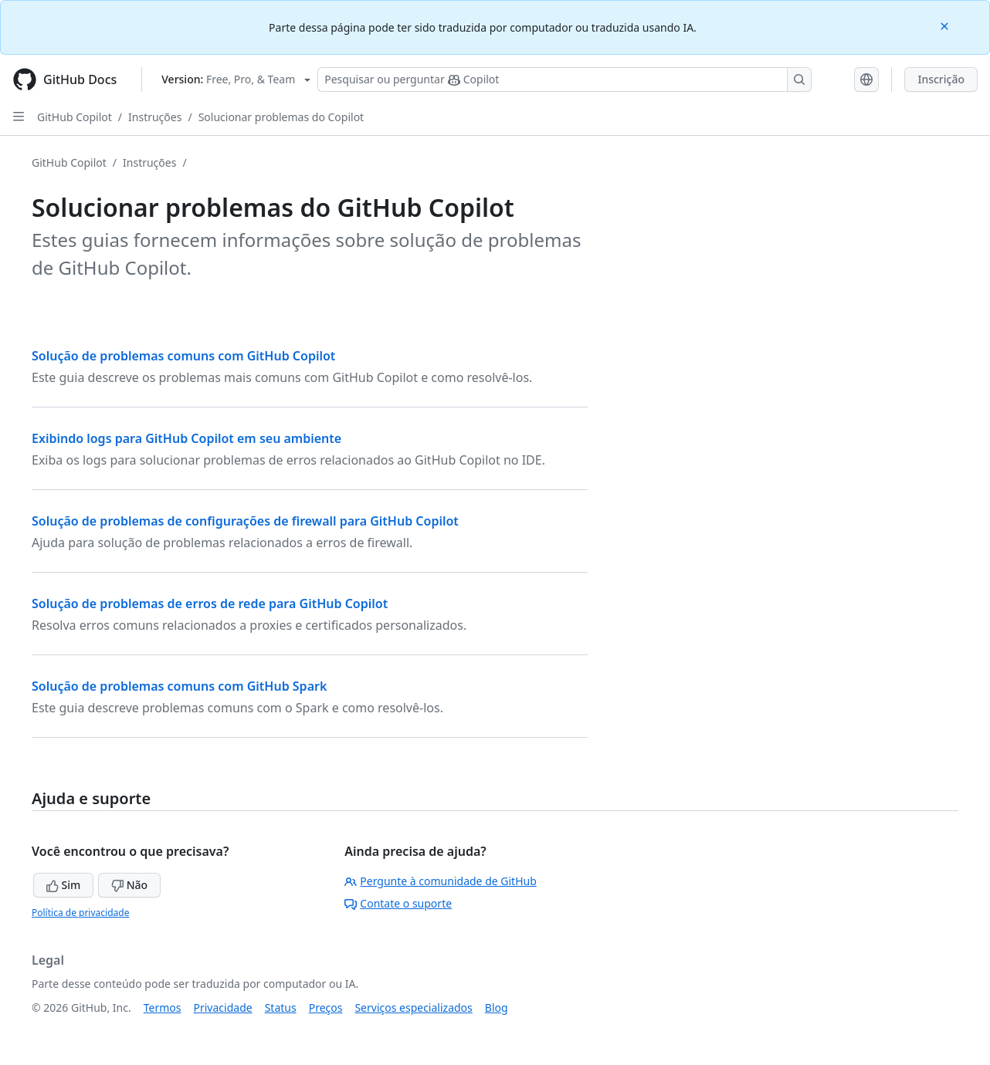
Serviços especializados (413, 1007)
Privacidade (223, 1007)
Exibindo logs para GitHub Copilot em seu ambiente (186, 438)
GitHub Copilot (74, 117)
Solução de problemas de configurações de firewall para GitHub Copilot (245, 520)
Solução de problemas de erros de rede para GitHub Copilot (210, 603)
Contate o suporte (398, 903)
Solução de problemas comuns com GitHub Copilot (183, 355)
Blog (496, 1007)
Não (129, 884)
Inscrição (941, 79)
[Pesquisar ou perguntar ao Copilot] (564, 79)
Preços (326, 1007)
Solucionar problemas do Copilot (281, 117)
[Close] (946, 25)
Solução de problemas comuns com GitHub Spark (179, 686)
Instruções (154, 117)
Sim (63, 884)
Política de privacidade (80, 912)
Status (281, 1007)
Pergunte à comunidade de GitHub (440, 881)
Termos (162, 1007)
